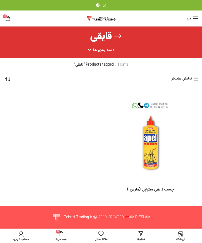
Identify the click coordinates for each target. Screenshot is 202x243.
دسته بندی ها (103, 50)
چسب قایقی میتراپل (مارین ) (150, 189)
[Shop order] (8, 79)
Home (123, 64)
